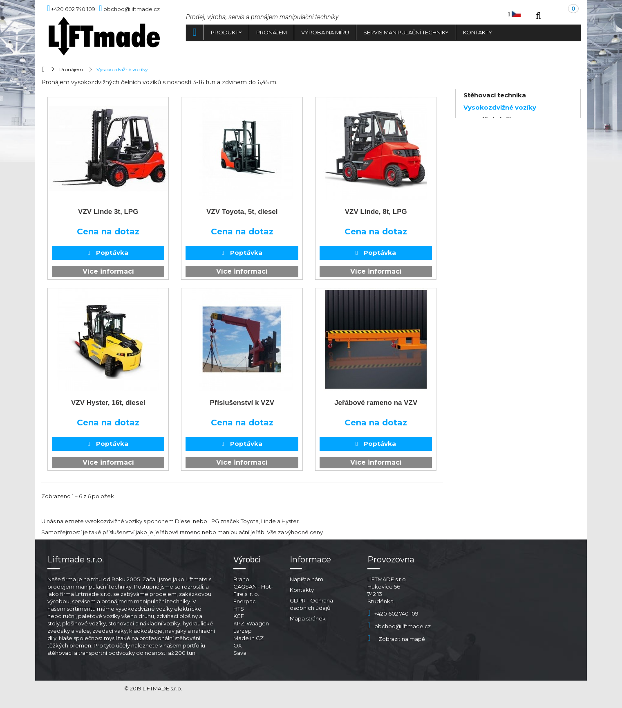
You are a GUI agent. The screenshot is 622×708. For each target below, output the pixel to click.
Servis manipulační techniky (406, 32)
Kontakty (477, 32)
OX (237, 645)
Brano (241, 579)
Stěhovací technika (494, 95)
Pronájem (271, 32)
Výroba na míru (325, 32)
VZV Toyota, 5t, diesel (241, 212)
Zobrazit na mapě (396, 639)
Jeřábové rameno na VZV (375, 403)
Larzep (242, 630)
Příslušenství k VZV (242, 403)
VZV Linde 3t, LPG (108, 212)
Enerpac (244, 601)
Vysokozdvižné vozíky (499, 107)
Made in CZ (248, 638)
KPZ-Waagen (251, 623)
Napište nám (306, 579)
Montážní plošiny (491, 120)
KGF (238, 616)
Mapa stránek (308, 618)
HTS (238, 608)
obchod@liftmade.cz (399, 626)
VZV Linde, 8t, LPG (376, 212)
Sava (239, 653)
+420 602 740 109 (392, 613)
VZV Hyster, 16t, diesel (108, 403)
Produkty (226, 32)
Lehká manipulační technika (509, 132)
